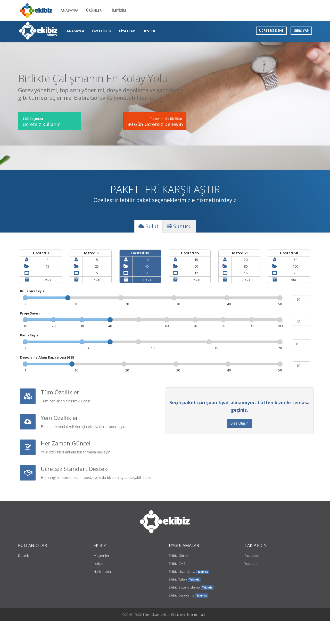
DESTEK (149, 31)
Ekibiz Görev (178, 555)
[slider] (67, 297)
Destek (23, 555)
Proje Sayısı (30, 313)
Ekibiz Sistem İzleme (184, 587)
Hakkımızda (102, 571)
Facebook (251, 555)
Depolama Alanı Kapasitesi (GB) (47, 357)
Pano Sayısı (29, 335)
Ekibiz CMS (177, 563)
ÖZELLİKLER (101, 31)
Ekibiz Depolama (181, 595)
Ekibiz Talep (178, 579)
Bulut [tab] (148, 226)
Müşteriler (101, 555)
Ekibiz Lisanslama (182, 571)
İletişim (99, 563)
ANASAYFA (69, 10)
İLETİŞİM (119, 10)
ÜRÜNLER (95, 10)
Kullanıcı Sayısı (32, 291)
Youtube (251, 563)
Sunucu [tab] (179, 226)
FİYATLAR (127, 31)
